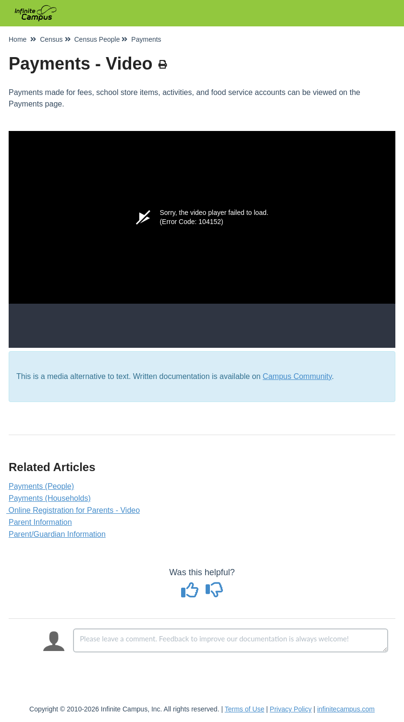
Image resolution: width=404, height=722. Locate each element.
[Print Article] (162, 65)
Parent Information (40, 522)
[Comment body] (230, 640)
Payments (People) (41, 486)
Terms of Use (244, 709)
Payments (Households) (50, 498)
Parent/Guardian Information (57, 534)
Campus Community (297, 376)
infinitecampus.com (346, 709)
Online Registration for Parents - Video (74, 510)
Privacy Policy (291, 709)
